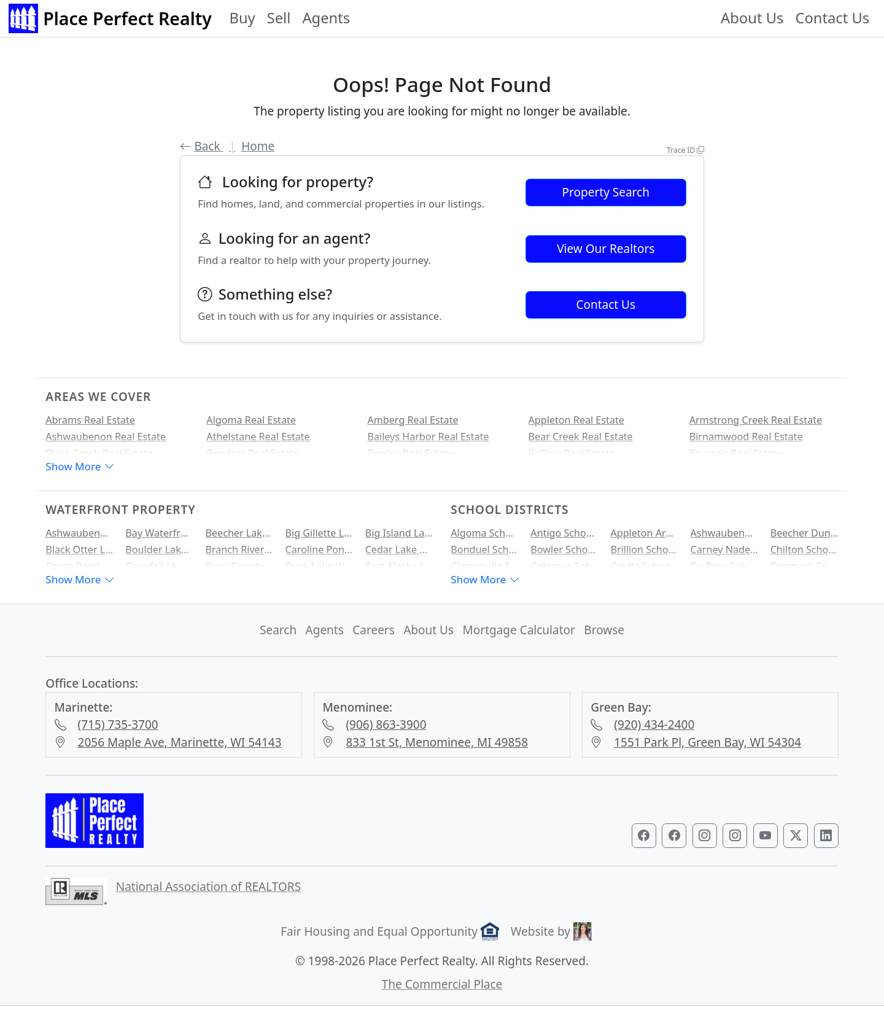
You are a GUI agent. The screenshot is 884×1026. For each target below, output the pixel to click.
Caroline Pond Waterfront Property (319, 554)
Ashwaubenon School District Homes (725, 537)
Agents (326, 18)
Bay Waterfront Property (159, 537)
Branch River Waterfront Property (239, 554)
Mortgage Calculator (519, 639)
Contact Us (832, 18)
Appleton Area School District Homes (644, 537)
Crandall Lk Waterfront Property (159, 570)
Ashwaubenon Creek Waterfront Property (79, 537)
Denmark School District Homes (804, 570)
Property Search (605, 192)
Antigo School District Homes (564, 537)
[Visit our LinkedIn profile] (826, 844)
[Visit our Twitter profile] (795, 844)
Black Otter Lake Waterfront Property (79, 554)
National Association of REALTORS (208, 895)
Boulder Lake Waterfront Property (159, 554)
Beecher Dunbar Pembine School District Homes (804, 537)
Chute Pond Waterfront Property (79, 570)
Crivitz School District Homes (644, 570)
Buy (242, 18)
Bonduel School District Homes (485, 554)
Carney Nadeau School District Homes (725, 554)
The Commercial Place (442, 993)
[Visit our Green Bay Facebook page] (644, 844)
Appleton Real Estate (576, 420)
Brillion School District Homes (644, 554)
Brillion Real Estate (572, 453)
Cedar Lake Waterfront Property (399, 554)
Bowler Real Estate (410, 453)
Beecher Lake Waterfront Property (239, 537)
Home (257, 146)
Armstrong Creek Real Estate (755, 420)
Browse (604, 639)
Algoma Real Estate (251, 420)
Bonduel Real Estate (252, 453)
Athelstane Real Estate (257, 436)
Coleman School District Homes (564, 570)
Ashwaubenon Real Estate (105, 436)
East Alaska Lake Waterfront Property (399, 570)
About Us (752, 18)
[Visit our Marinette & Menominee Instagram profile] (735, 844)
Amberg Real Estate (412, 420)
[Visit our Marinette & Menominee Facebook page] (674, 844)
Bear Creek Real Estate (581, 436)
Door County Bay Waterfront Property (239, 570)
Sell (279, 18)
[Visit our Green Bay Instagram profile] (704, 844)
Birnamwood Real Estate (746, 436)
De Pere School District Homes (725, 570)
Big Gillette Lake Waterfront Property (319, 537)
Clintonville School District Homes (485, 570)
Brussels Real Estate (735, 453)
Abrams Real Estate (90, 420)
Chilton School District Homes (804, 554)
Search (278, 639)
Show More (79, 471)
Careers (373, 639)
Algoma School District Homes (485, 537)
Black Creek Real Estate (99, 453)
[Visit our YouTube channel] (765, 844)
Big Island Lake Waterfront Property (399, 537)
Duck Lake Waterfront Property (319, 570)
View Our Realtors (605, 249)
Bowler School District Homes (564, 554)
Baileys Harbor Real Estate (428, 436)
